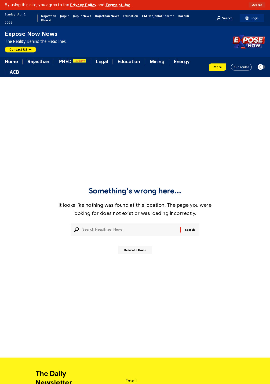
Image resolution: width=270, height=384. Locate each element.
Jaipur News (82, 16)
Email (131, 379)
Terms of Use (121, 4)
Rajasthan (48, 16)
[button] (256, 4)
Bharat (46, 20)
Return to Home (135, 252)
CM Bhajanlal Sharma (158, 16)
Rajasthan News (107, 16)
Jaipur (64, 16)
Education (130, 16)
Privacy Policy (84, 4)
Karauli (183, 16)
